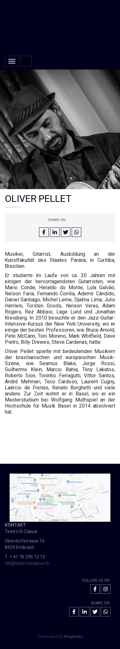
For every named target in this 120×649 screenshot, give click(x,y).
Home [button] (26, 61)
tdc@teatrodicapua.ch (27, 563)
